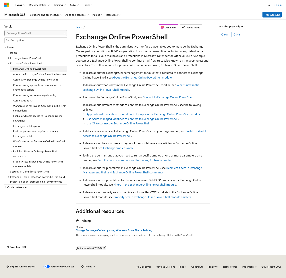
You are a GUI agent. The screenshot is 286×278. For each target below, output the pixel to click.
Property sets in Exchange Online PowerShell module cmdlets (152, 197)
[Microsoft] (6, 5)
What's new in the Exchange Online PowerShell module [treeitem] (39, 144)
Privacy (212, 266)
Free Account (272, 14)
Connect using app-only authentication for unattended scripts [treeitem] (37, 87)
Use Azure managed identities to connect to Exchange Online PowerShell (132, 119)
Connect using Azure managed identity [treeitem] (35, 95)
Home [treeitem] (13, 52)
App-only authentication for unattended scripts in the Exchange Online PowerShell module (143, 114)
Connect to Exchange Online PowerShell (168, 97)
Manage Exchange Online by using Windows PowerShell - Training (114, 230)
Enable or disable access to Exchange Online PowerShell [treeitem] (37, 118)
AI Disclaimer (144, 266)
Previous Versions (165, 266)
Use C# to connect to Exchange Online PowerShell (118, 123)
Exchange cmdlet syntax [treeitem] (26, 126)
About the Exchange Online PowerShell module (142, 77)
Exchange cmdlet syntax (118, 148)
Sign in (278, 5)
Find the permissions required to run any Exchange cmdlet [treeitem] (36, 134)
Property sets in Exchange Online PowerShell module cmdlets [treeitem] (38, 164)
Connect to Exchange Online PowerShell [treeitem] (35, 79)
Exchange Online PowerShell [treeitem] (29, 69)
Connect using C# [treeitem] (23, 100)
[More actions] (207, 27)
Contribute (197, 266)
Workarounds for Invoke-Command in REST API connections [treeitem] (39, 108)
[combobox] (35, 33)
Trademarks (248, 266)
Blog (181, 266)
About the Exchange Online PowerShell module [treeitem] (39, 74)
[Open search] (269, 5)
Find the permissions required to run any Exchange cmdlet (134, 160)
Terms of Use (230, 266)
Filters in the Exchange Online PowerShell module (144, 184)
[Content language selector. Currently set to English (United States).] (21, 266)
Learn (79, 27)
